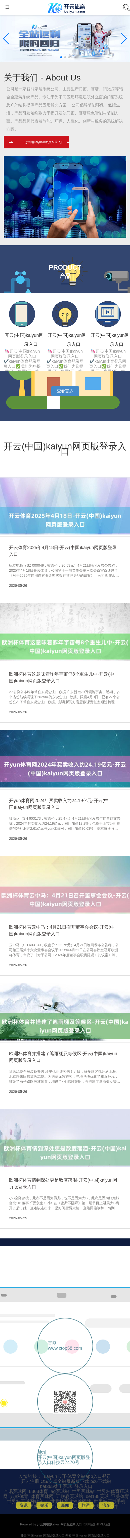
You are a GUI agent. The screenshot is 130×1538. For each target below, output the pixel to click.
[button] (124, 38)
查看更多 (65, 391)
